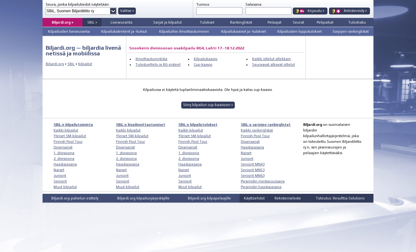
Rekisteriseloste (287, 198)
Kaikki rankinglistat (257, 130)
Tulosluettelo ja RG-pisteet (158, 64)
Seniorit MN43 (252, 164)
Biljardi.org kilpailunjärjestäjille (143, 198)
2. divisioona (64, 158)
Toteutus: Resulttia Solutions (340, 198)
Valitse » (127, 11)
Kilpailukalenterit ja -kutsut (124, 31)
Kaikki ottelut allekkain (271, 59)
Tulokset (207, 22)
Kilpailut (85, 64)
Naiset (59, 170)
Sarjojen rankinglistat (350, 31)
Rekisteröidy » (355, 11)
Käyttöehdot (254, 198)
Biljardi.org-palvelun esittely (74, 198)
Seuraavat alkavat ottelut (273, 64)
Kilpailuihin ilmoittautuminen (184, 31)
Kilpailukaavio (205, 59)
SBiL (71, 64)
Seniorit (60, 181)
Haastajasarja (65, 164)
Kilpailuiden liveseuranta (69, 31)
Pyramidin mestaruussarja (263, 181)
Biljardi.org (55, 64)
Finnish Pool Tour (68, 141)
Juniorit (60, 175)
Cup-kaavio (203, 64)
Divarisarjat (63, 147)
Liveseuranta (121, 22)
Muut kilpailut (65, 187)
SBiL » (92, 22)
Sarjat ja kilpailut (167, 22)
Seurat (298, 22)
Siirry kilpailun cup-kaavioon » (208, 105)
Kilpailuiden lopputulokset (299, 31)
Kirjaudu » (316, 11)
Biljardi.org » (62, 22)
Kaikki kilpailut (66, 130)
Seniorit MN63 (252, 175)
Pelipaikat (325, 22)
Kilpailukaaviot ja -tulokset (243, 31)
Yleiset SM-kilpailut (70, 136)
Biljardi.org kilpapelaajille (209, 198)
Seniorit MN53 (252, 170)
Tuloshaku (357, 22)
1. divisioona (64, 153)
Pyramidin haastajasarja (261, 187)
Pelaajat (274, 22)
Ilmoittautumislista (151, 59)
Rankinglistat (241, 22)
